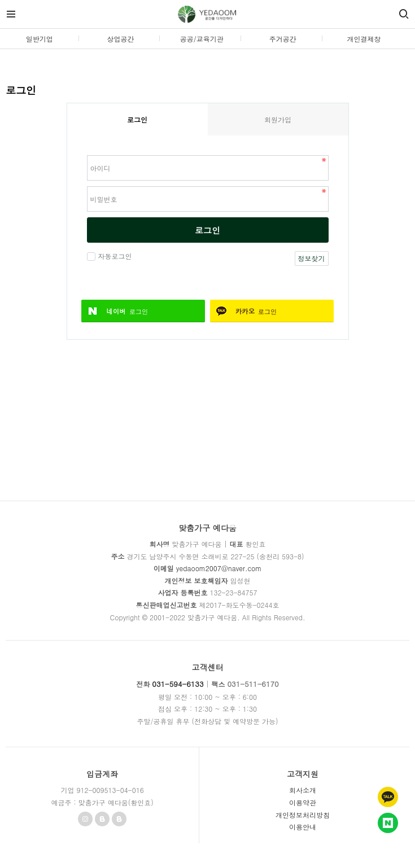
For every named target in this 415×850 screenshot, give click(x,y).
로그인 (207, 230)
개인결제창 (364, 38)
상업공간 (120, 38)
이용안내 (302, 826)
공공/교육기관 (202, 38)
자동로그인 (113, 256)
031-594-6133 (177, 683)
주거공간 (282, 38)
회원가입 (277, 119)
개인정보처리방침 (303, 815)
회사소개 (302, 790)
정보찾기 (311, 258)
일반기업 (39, 38)
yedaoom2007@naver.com (219, 568)
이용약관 (302, 802)
